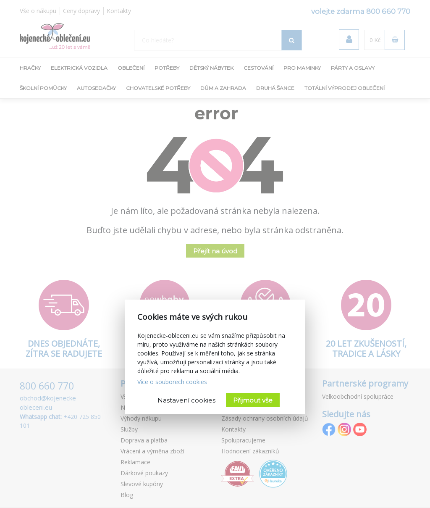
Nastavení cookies (186, 400)
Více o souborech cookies (172, 382)
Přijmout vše (253, 400)
